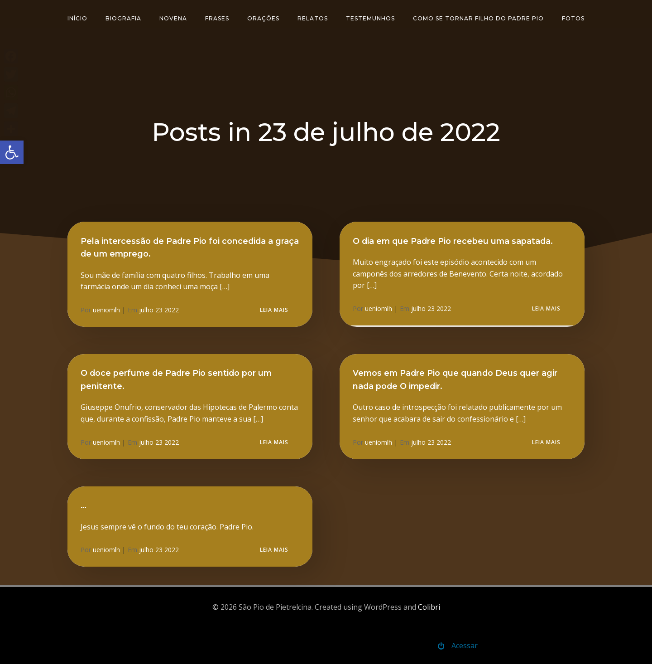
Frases (217, 17)
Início (77, 17)
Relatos (312, 17)
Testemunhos (370, 17)
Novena (173, 17)
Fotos (573, 17)
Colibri (429, 612)
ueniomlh (106, 312)
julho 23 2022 (159, 312)
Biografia (123, 17)
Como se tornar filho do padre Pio (478, 17)
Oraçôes (263, 17)
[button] (12, 152)
